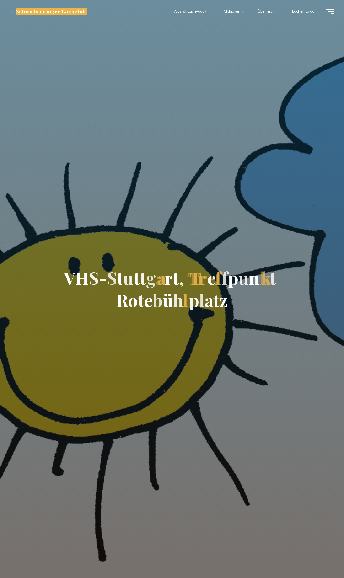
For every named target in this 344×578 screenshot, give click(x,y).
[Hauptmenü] (330, 11)
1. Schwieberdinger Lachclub (48, 11)
